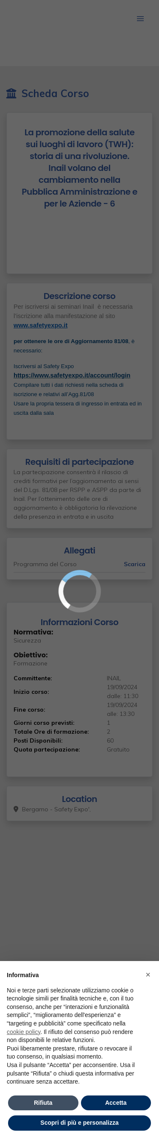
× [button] (148, 974)
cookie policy (23, 1031)
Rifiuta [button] (43, 1102)
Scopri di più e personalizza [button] (79, 1122)
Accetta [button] (116, 1102)
